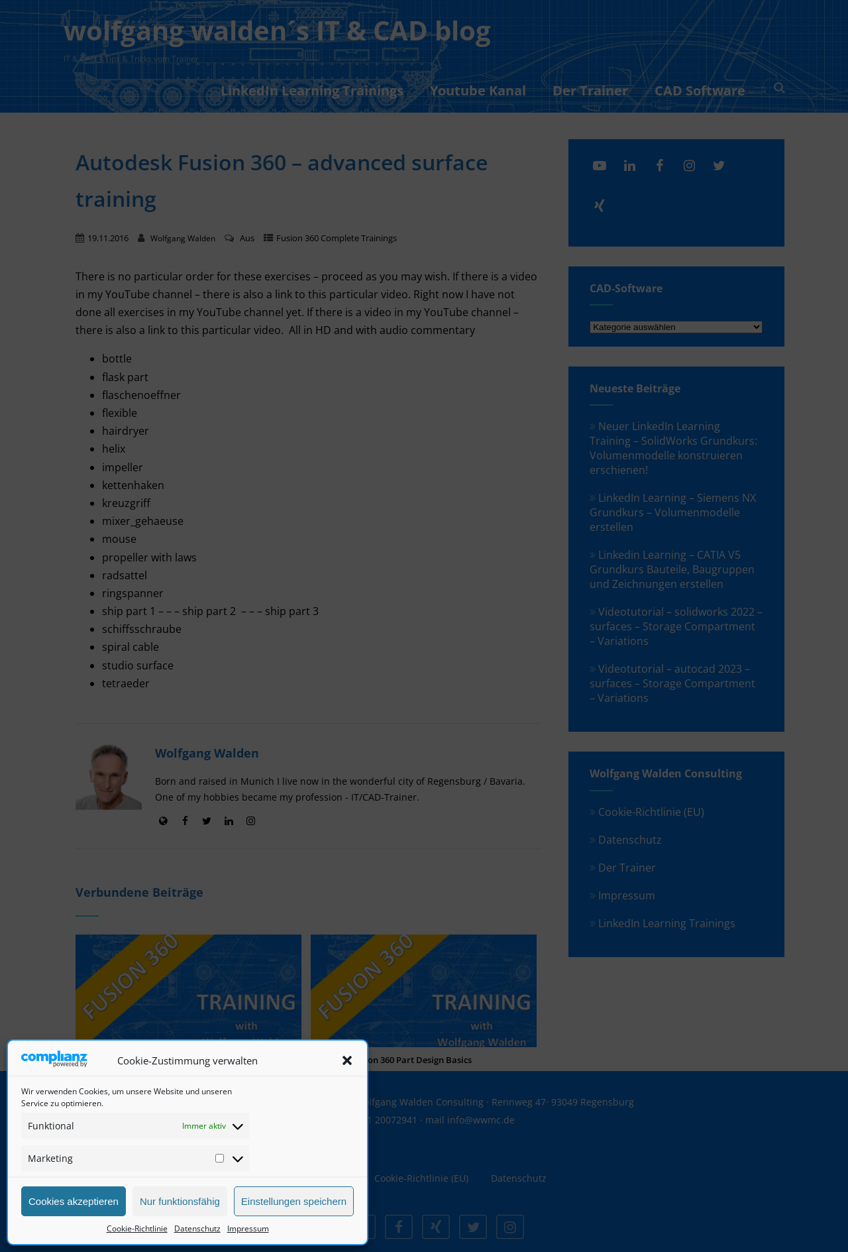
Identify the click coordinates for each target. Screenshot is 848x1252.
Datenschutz (197, 1228)
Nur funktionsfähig (180, 1201)
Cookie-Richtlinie (137, 1228)
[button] (347, 1060)
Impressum (248, 1228)
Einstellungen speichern (293, 1201)
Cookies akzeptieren (73, 1201)
